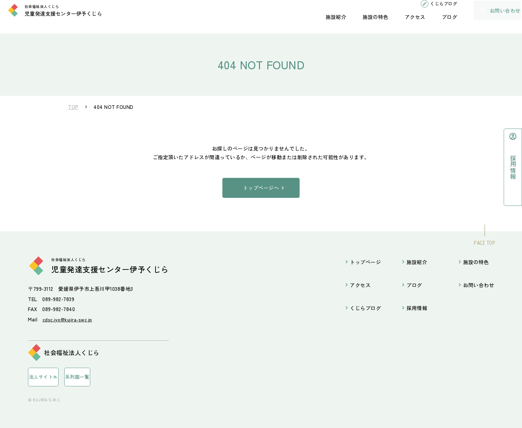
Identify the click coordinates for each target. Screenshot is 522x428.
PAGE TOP (484, 242)
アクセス (394, 22)
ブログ (428, 22)
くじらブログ (422, 10)
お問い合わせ (481, 16)
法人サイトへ (52, 376)
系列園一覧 (107, 376)
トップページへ (261, 187)
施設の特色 (355, 22)
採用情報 (416, 307)
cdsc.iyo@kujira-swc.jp (69, 319)
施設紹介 (315, 22)
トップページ (365, 261)
